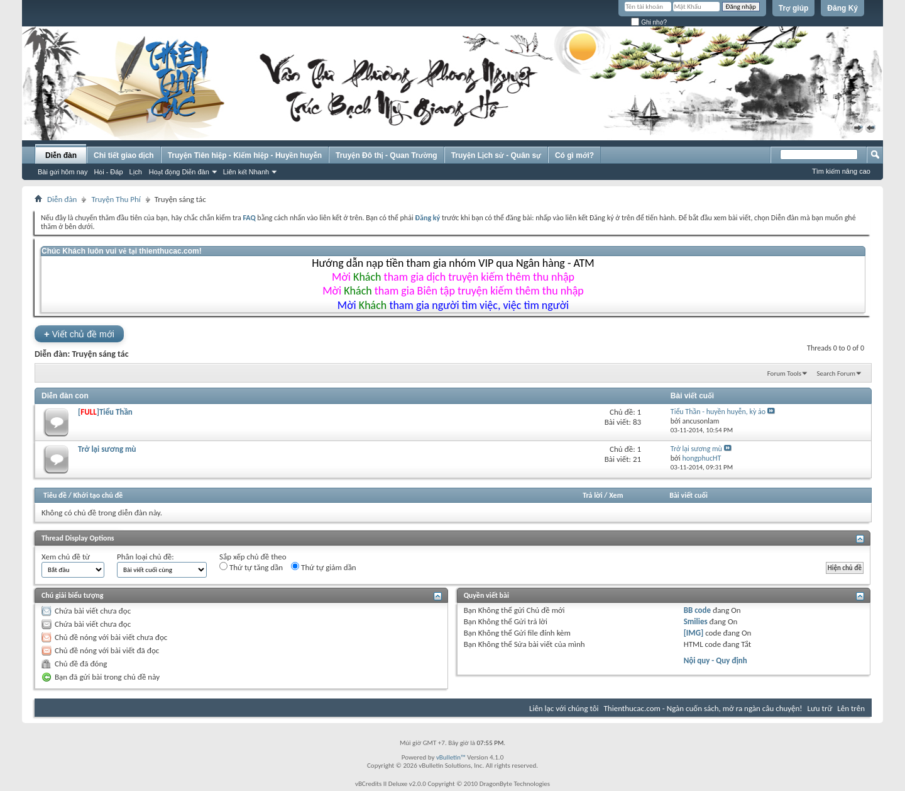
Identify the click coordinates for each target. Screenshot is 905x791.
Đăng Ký (842, 8)
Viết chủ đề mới (79, 333)
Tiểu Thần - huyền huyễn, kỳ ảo (718, 411)
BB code (697, 610)
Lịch (135, 172)
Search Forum (836, 373)
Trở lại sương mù (107, 449)
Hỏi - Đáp (108, 172)
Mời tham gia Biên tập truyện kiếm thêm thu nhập (453, 291)
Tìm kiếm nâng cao (841, 171)
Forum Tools (784, 373)
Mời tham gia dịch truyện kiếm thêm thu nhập (453, 277)
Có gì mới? (574, 155)
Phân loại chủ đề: (145, 556)
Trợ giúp (794, 8)
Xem (616, 495)
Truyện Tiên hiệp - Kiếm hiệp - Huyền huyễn (245, 155)
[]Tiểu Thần (105, 412)
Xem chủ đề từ (65, 556)
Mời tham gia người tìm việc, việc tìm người (453, 305)
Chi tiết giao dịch (124, 155)
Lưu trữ (820, 708)
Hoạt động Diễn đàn (179, 172)
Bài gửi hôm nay (62, 172)
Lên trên (851, 708)
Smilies (696, 621)
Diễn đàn (61, 155)
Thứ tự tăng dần (251, 567)
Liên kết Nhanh (246, 172)
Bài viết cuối (688, 495)
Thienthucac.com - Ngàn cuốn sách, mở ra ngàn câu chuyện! (703, 708)
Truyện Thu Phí (115, 199)
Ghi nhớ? (649, 22)
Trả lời (592, 495)
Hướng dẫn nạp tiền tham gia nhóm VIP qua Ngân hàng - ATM (453, 263)
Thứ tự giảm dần (323, 567)
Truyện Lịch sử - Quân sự (496, 155)
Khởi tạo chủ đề (98, 495)
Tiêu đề (55, 495)
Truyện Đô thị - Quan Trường (386, 155)
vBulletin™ (451, 757)
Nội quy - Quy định (715, 660)
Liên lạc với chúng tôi (564, 708)
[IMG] (694, 632)
